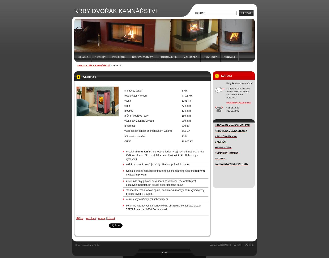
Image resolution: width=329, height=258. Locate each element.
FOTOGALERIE (168, 57)
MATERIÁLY (190, 57)
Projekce (118, 57)
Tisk (251, 245)
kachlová (91, 218)
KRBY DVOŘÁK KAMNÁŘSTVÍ (93, 65)
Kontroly (210, 57)
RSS (240, 245)
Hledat (246, 13)
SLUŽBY (83, 57)
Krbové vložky (142, 57)
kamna (101, 218)
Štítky (79, 218)
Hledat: (200, 13)
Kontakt (229, 57)
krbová (111, 218)
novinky (100, 57)
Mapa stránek (222, 245)
